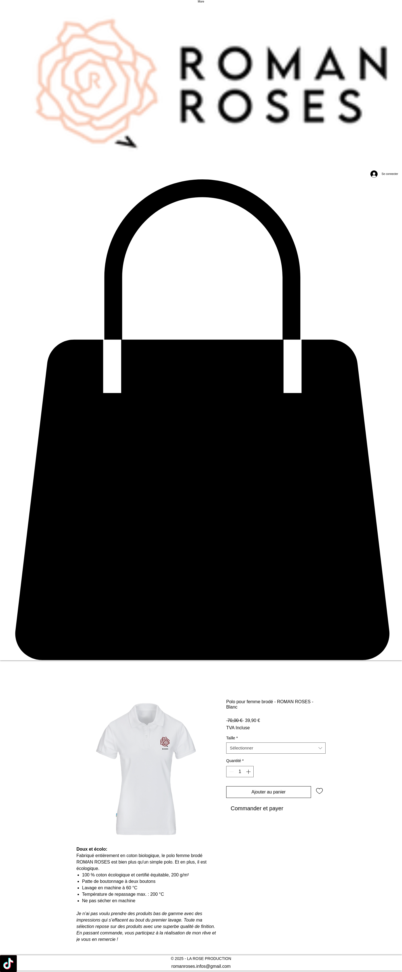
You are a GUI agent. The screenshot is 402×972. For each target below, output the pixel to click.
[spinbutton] (240, 771)
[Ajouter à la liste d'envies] (319, 790)
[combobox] (276, 748)
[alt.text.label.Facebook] (201, 963)
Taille (232, 738)
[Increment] (249, 771)
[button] (201, 419)
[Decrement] (231, 771)
